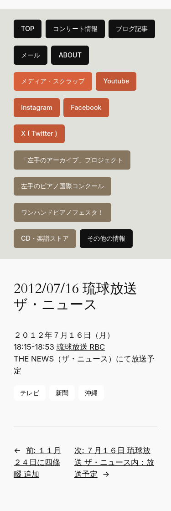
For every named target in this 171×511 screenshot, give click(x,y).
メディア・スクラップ (53, 81)
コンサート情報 (75, 28)
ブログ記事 (132, 28)
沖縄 (91, 393)
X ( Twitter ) (39, 133)
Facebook (86, 107)
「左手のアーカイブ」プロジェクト (72, 160)
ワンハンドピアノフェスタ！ (62, 212)
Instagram (36, 107)
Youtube (116, 81)
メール (30, 55)
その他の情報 (106, 238)
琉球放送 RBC (81, 346)
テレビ (29, 393)
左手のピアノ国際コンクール (62, 186)
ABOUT (70, 55)
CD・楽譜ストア (45, 238)
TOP (27, 28)
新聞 (62, 393)
